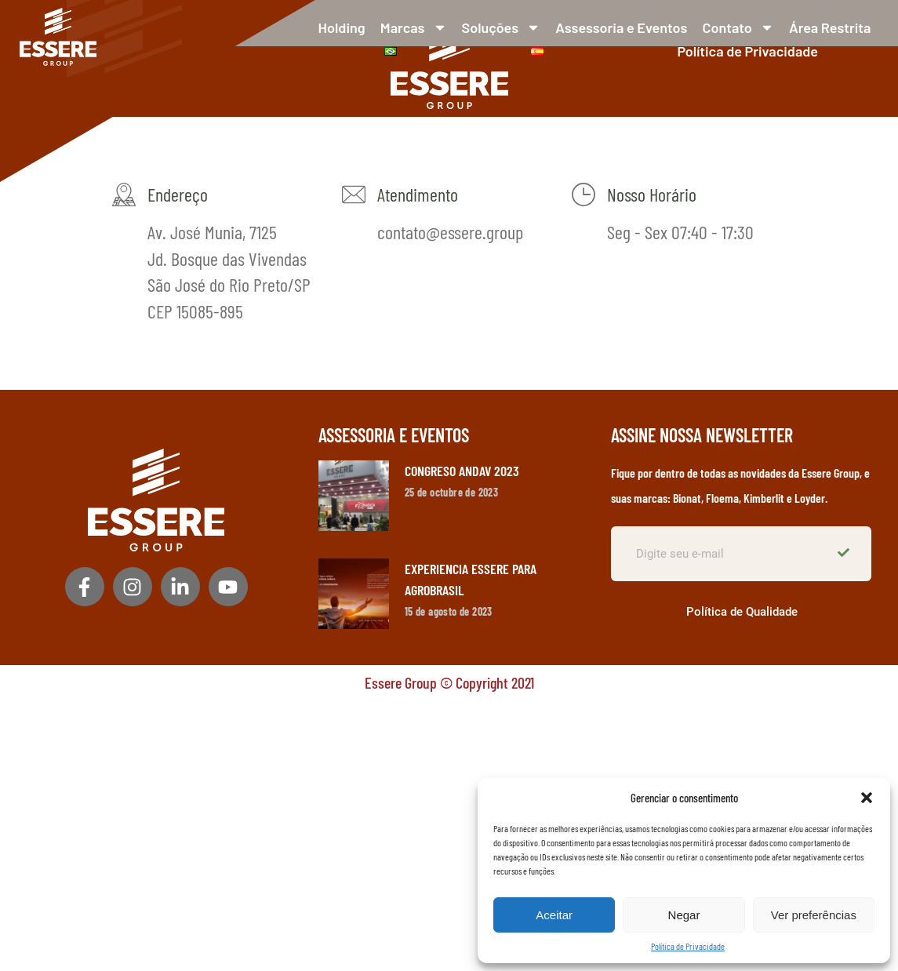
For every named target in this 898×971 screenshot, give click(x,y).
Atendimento (417, 194)
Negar (684, 915)
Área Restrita (830, 27)
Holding (341, 27)
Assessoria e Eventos (621, 27)
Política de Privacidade (688, 945)
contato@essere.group (450, 231)
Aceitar (554, 915)
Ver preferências (813, 915)
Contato (738, 27)
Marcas (413, 27)
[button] (866, 798)
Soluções (501, 27)
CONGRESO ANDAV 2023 (462, 470)
